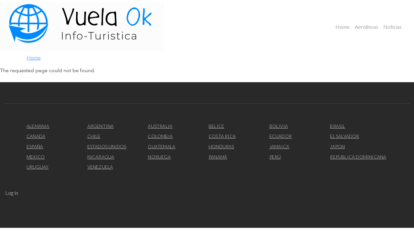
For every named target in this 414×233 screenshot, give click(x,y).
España (35, 146)
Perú (275, 157)
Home (342, 27)
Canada (36, 136)
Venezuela (100, 167)
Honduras (221, 146)
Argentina (100, 126)
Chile (94, 136)
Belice (216, 126)
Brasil (337, 126)
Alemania (38, 126)
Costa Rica (222, 136)
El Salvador (344, 136)
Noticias (392, 27)
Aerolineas (366, 27)
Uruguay (38, 167)
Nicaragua (100, 157)
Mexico (36, 157)
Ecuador (280, 136)
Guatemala (161, 146)
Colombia (160, 136)
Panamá (218, 157)
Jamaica (279, 146)
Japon (337, 146)
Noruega (159, 157)
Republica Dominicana (358, 157)
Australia (160, 126)
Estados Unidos (106, 146)
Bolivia (278, 126)
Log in (11, 193)
